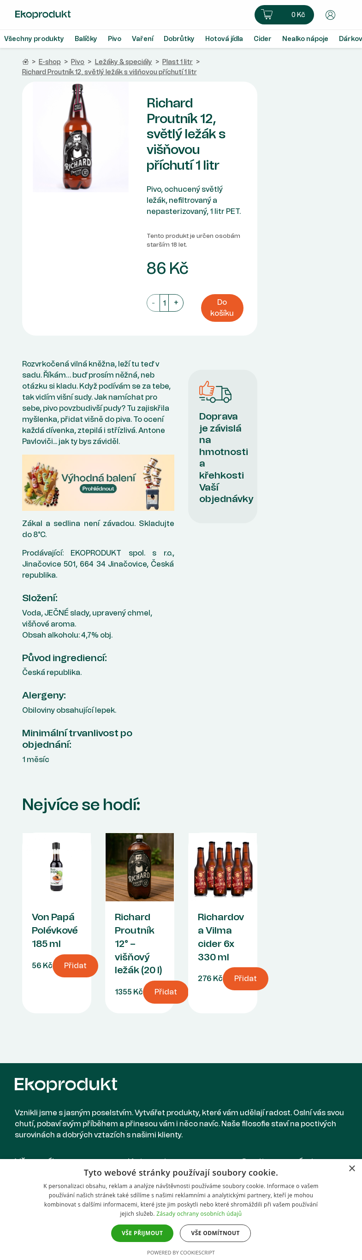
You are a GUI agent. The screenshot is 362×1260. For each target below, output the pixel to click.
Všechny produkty (34, 39)
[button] (284, 14)
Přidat (75, 965)
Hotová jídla (224, 39)
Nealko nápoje (305, 39)
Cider (263, 39)
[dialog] (181, 1209)
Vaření (142, 39)
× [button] (351, 1168)
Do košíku (222, 308)
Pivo (114, 39)
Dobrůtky (179, 39)
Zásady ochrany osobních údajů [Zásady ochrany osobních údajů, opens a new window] (199, 1214)
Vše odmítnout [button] (215, 1233)
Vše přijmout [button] (142, 1233)
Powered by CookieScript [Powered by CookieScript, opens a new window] (181, 1252)
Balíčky (86, 39)
